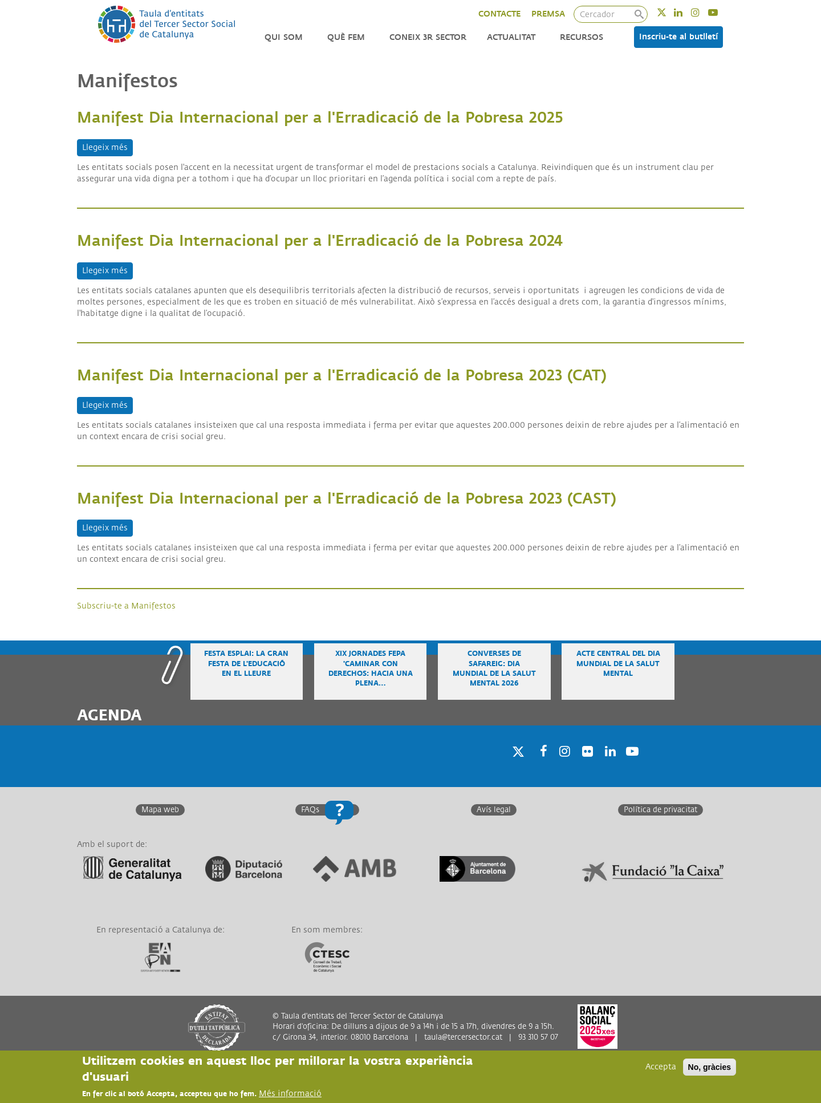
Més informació (290, 1093)
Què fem (346, 37)
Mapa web (160, 810)
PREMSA (548, 14)
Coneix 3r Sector (427, 37)
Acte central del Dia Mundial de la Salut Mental (618, 664)
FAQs (310, 810)
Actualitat (511, 37)
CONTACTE (499, 14)
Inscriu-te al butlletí (678, 37)
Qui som (284, 37)
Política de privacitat (660, 810)
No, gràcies (709, 1067)
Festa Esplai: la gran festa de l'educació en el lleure (246, 664)
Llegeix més (107, 147)
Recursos (581, 37)
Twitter (669, 12)
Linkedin (685, 12)
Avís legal (494, 810)
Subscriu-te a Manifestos (126, 606)
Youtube (720, 12)
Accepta (660, 1067)
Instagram (703, 12)
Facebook (540, 766)
